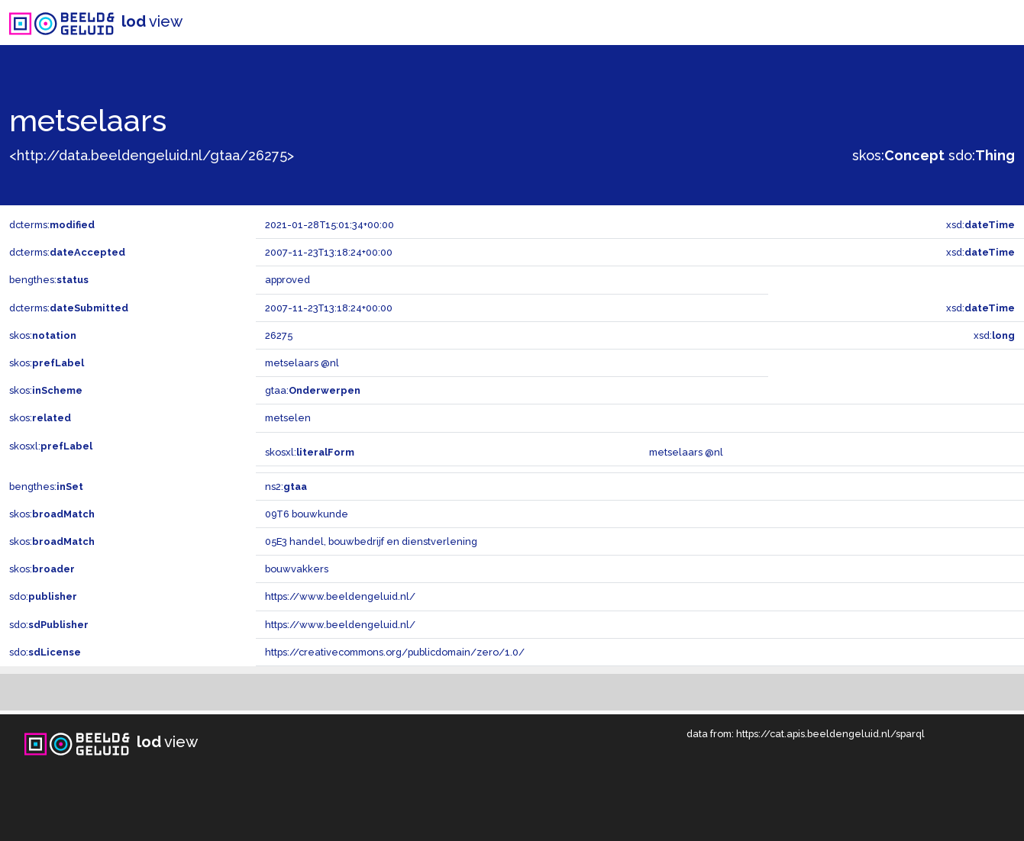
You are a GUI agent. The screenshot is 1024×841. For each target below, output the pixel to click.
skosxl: (50, 446)
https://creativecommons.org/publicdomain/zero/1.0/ (395, 652)
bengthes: (49, 279)
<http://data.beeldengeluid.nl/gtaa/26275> (151, 155)
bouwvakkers (296, 569)
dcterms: (52, 224)
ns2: (286, 486)
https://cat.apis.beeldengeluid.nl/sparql (830, 734)
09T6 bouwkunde (306, 514)
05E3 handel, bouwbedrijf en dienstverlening (371, 541)
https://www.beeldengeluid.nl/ (340, 596)
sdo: (981, 155)
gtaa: (312, 390)
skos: (898, 155)
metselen (288, 418)
